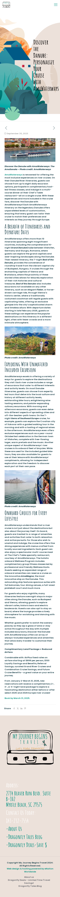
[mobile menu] (55, 4)
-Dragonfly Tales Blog (24, 836)
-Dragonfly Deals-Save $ (26, 844)
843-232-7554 (17, 820)
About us (29, 877)
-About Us (14, 828)
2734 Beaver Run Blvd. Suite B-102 (28, 796)
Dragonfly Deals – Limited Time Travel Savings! (29, 882)
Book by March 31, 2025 (17, 698)
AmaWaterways (13, 174)
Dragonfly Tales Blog (30, 886)
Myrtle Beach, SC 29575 (24, 804)
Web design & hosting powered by (26, 868)
